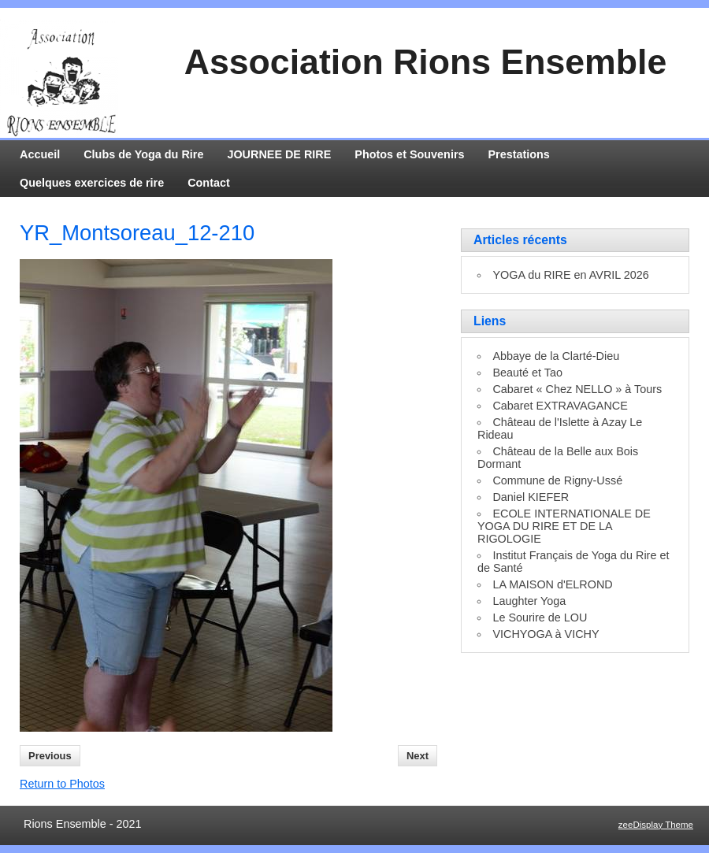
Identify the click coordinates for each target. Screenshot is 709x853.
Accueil (40, 154)
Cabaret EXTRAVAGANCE (559, 405)
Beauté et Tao (527, 372)
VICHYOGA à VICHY (545, 634)
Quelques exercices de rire (92, 182)
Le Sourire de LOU (539, 617)
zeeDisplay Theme (655, 824)
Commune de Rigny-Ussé (557, 480)
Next (417, 756)
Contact (208, 182)
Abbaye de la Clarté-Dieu (555, 356)
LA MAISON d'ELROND (552, 584)
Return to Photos (62, 783)
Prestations (519, 154)
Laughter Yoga (529, 601)
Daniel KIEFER (530, 497)
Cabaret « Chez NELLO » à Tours (577, 389)
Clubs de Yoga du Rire (143, 154)
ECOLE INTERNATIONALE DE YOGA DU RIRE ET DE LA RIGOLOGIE (564, 526)
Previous (50, 756)
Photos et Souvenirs (409, 154)
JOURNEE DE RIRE (279, 154)
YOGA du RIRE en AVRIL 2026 (570, 275)
